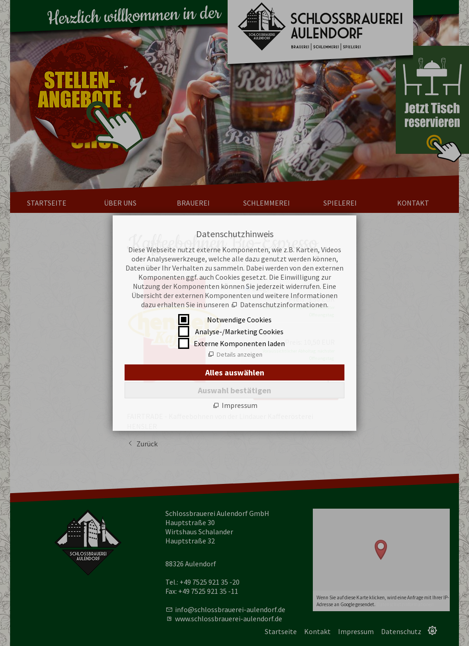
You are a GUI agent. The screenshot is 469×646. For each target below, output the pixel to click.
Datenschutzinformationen (283, 304)
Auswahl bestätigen (234, 390)
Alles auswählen (234, 372)
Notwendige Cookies (239, 319)
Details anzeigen (239, 354)
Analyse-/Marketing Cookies (239, 331)
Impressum (239, 405)
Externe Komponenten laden (239, 343)
